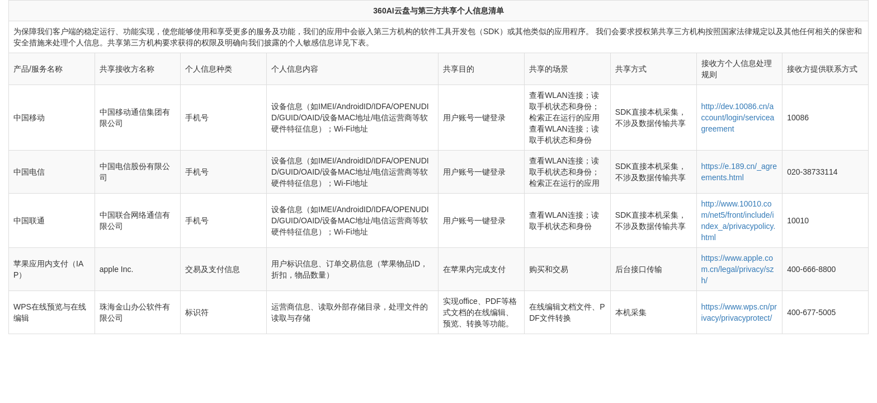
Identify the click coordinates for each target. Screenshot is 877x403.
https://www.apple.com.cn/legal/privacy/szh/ (737, 269)
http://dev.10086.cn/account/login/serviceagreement (738, 117)
